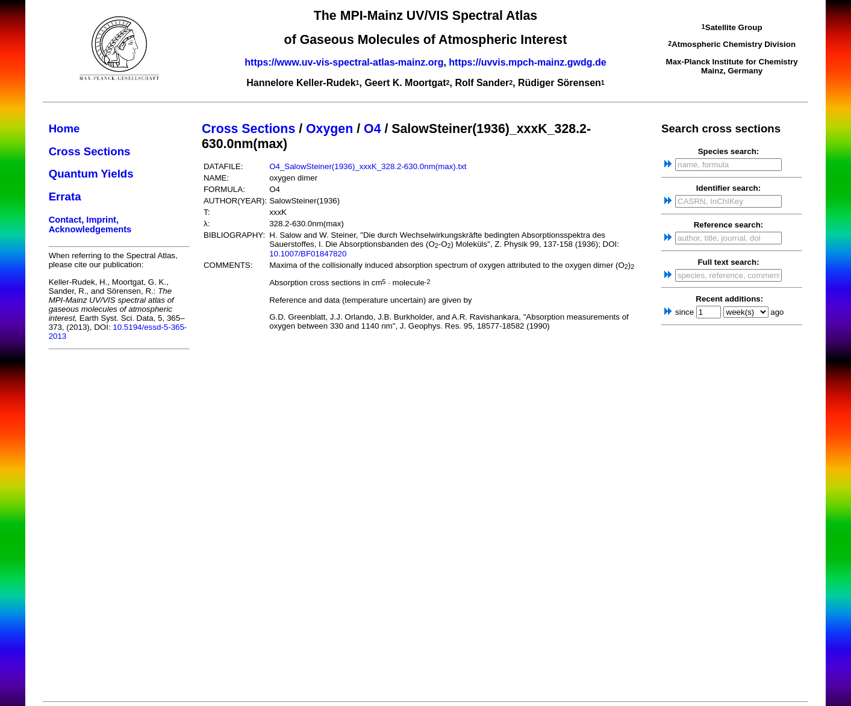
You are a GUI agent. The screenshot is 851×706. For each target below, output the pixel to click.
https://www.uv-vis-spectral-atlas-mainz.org (344, 62)
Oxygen (329, 129)
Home (64, 128)
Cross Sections (90, 151)
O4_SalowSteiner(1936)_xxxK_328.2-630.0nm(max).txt (367, 166)
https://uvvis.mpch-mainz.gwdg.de (527, 62)
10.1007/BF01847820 (307, 253)
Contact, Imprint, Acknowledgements (90, 224)
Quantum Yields (91, 173)
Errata (65, 196)
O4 (372, 129)
